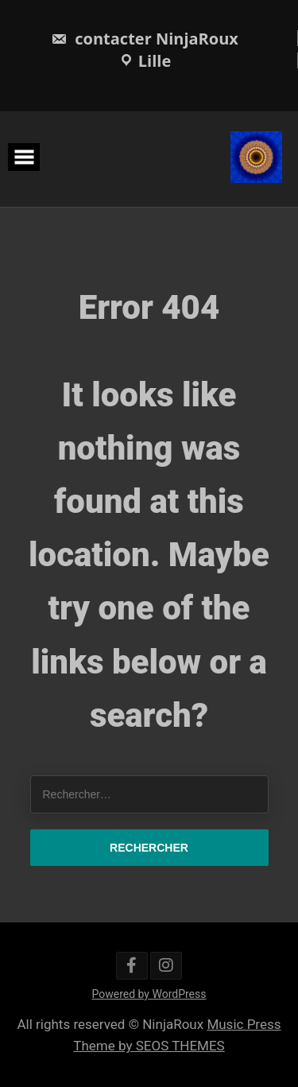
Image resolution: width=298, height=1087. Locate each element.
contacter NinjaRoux (144, 38)
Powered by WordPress (149, 994)
